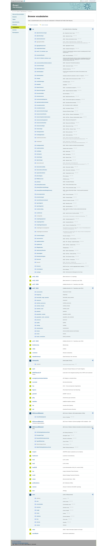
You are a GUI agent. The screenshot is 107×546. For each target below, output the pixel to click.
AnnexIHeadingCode (41, 416)
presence (38, 319)
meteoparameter (40, 131)
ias (33, 405)
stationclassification (41, 250)
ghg (33, 397)
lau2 (33, 463)
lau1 (33, 459)
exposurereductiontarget (42, 111)
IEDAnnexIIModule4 (37, 427)
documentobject (40, 93)
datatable (38, 84)
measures (38, 300)
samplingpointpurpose (41, 224)
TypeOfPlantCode (40, 441)
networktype (39, 157)
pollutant (38, 181)
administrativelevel (40, 38)
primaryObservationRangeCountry (44, 190)
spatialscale (39, 244)
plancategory (39, 175)
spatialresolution (40, 241)
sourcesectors (39, 238)
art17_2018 (35, 341)
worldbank (35, 533)
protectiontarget (40, 197)
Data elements (15, 22)
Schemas (14, 24)
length (37, 510)
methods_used (39, 308)
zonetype (38, 272)
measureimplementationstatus (43, 117)
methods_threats (40, 305)
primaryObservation (41, 184)
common (34, 352)
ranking (38, 325)
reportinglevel (39, 203)
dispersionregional (40, 90)
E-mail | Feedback (16, 541)
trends (37, 333)
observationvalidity (40, 166)
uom (33, 494)
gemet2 (34, 393)
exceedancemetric (40, 105)
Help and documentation (18, 14)
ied (33, 409)
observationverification (41, 169)
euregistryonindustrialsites (40, 378)
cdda (33, 348)
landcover (35, 455)
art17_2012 (35, 288)
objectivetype (39, 160)
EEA (18, 1)
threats (38, 331)
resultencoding (39, 209)
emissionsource (40, 96)
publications (35, 483)
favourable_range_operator (42, 297)
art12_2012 (35, 276)
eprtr (33, 368)
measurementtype (40, 125)
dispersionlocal (39, 87)
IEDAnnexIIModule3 (37, 421)
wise (33, 529)
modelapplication (40, 134)
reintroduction (39, 328)
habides (34, 401)
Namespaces (15, 32)
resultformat (39, 212)
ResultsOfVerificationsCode (42, 438)
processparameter (40, 194)
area (37, 501)
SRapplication (39, 247)
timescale (38, 259)
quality (38, 322)
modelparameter (40, 145)
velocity (38, 522)
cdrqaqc (38, 78)
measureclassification (41, 114)
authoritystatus (39, 75)
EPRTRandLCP (36, 372)
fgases (34, 389)
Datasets (14, 16)
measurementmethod (41, 122)
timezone (38, 266)
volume (38, 525)
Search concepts (45, 24)
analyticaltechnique (40, 48)
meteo (37, 513)
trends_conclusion (40, 336)
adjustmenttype (40, 35)
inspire (34, 451)
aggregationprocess (41, 45)
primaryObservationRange (42, 187)
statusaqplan (39, 253)
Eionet (18, 11)
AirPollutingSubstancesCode (43, 432)
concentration (39, 504)
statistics (38, 516)
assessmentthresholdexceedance (44, 62)
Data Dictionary (23, 11)
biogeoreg (38, 294)
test (33, 490)
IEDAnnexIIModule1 (37, 413)
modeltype (38, 151)
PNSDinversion (39, 178)
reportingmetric (40, 206)
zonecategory (39, 269)
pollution (38, 311)
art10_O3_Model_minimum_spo (43, 58)
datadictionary (36, 356)
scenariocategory (40, 235)
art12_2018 (35, 280)
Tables (14, 19)
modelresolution (40, 148)
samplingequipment (40, 218)
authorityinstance (40, 68)
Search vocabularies (34, 24)
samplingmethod (40, 221)
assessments (39, 291)
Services (14, 30)
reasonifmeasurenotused (42, 200)
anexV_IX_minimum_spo (42, 51)
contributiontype (40, 81)
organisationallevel (40, 172)
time (37, 519)
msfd (33, 475)
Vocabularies (15, 27)
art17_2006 (35, 284)
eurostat (34, 382)
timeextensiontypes (40, 256)
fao (33, 386)
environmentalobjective (41, 99)
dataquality (35, 360)
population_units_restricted (42, 317)
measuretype (39, 128)
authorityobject (39, 71)
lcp (33, 471)
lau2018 (34, 467)
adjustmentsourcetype (41, 32)
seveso (34, 486)
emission (38, 507)
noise (34, 479)
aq (33, 29)
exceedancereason (40, 108)
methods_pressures (41, 303)
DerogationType (40, 435)
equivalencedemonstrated (42, 102)
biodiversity (35, 345)
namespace (39, 154)
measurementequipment (41, 120)
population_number (40, 314)
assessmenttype (40, 65)
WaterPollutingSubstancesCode (43, 447)
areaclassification (40, 55)
